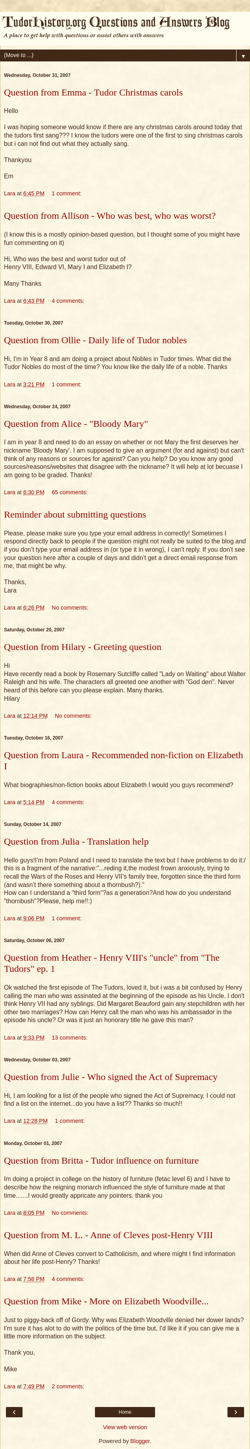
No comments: (70, 607)
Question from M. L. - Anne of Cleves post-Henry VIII (108, 1235)
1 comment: (66, 193)
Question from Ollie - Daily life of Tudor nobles (95, 340)
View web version (125, 1427)
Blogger (140, 1441)
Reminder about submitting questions (75, 514)
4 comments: (68, 301)
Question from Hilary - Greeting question (82, 647)
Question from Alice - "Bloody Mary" (76, 424)
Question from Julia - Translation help (76, 841)
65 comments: (69, 492)
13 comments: (69, 1037)
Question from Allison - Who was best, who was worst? (110, 215)
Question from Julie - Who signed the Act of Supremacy (111, 1077)
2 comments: (68, 1386)
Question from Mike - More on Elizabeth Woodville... (106, 1301)
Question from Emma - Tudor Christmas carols (93, 92)
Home (125, 1412)
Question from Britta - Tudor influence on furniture (101, 1160)
